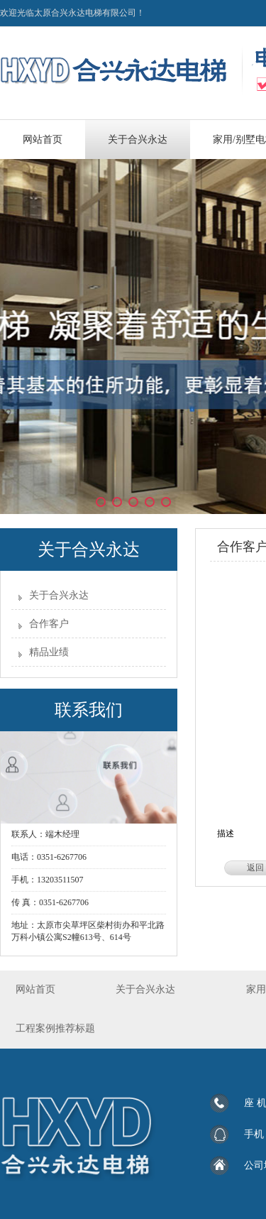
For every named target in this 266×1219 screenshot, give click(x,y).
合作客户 (49, 623)
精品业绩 (49, 652)
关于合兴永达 (59, 595)
